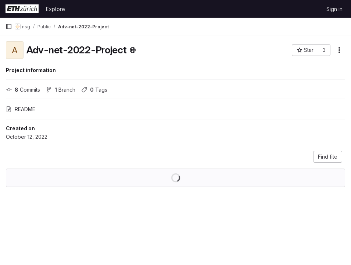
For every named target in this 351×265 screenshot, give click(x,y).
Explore (55, 9)
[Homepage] (22, 9)
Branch (60, 89)
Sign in (334, 9)
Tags (94, 89)
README (20, 109)
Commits (23, 89)
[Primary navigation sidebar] (9, 26)
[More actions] (339, 50)
